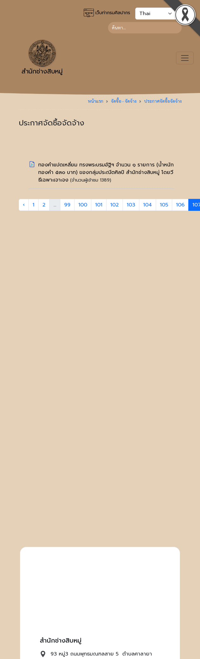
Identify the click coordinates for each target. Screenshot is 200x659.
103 (131, 205)
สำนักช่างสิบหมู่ (42, 58)
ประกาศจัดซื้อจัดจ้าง (163, 101)
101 (98, 205)
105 (164, 205)
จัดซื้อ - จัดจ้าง (123, 101)
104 (147, 205)
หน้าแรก (95, 101)
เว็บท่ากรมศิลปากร (107, 13)
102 (114, 205)
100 (82, 205)
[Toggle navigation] (185, 58)
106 (180, 205)
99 (67, 205)
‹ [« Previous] (24, 205)
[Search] (145, 27)
